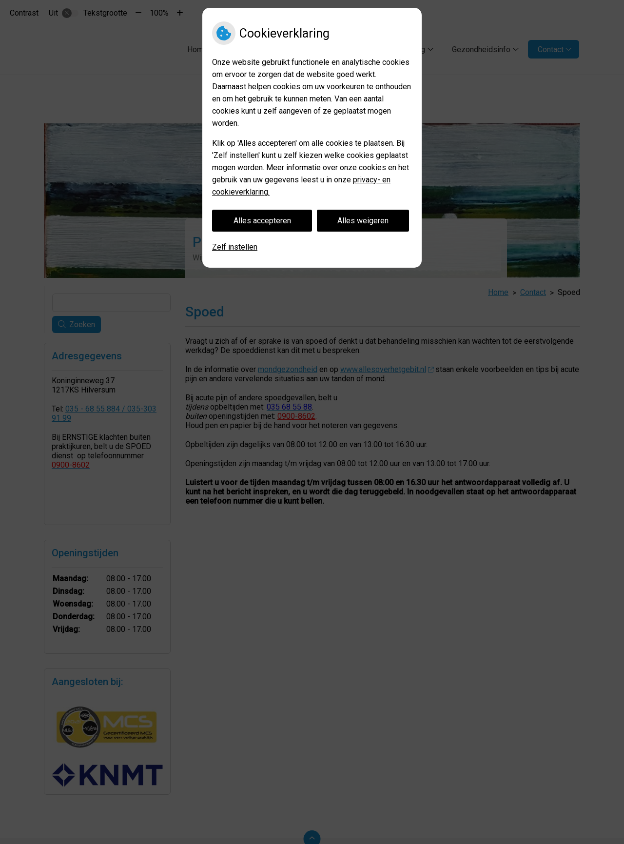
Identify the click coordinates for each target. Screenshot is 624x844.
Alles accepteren (262, 220)
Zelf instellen (234, 247)
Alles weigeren (363, 220)
